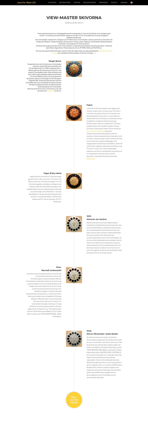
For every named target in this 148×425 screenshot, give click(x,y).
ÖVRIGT (114, 5)
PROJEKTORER (89, 5)
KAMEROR (103, 5)
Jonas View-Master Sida (29, 5)
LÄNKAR (123, 5)
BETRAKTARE (65, 5)
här (94, 53)
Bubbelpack (91, 159)
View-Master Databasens (96, 131)
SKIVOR (77, 5)
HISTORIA (52, 5)
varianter (50, 91)
